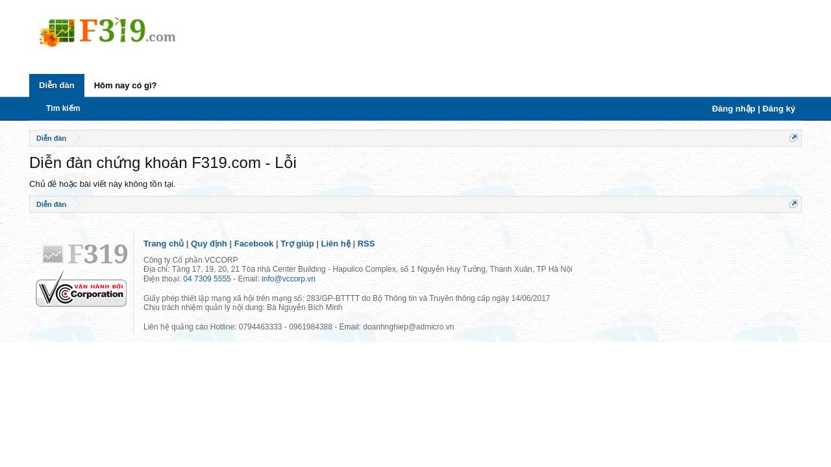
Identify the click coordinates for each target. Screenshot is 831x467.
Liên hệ (336, 243)
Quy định (209, 243)
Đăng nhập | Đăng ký (753, 109)
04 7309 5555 (206, 278)
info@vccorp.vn (289, 278)
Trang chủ (163, 243)
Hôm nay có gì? (125, 85)
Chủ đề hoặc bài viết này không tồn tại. (102, 184)
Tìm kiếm (63, 108)
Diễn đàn (57, 85)
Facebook (254, 243)
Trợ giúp (297, 243)
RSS (366, 243)
